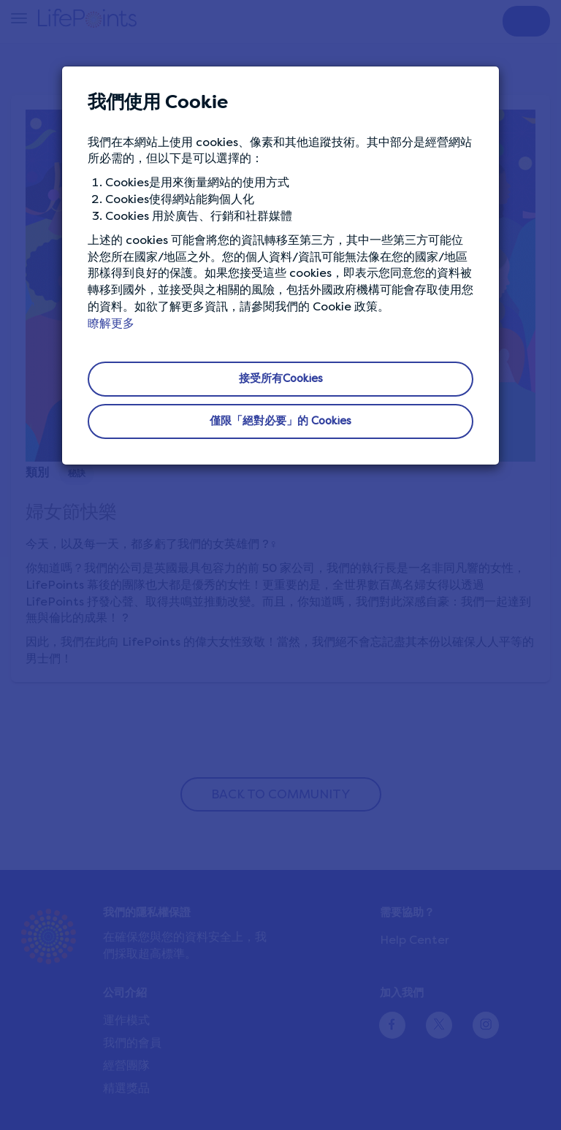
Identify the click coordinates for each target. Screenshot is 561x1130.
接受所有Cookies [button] (281, 378)
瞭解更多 (111, 323)
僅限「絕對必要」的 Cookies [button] (280, 420)
